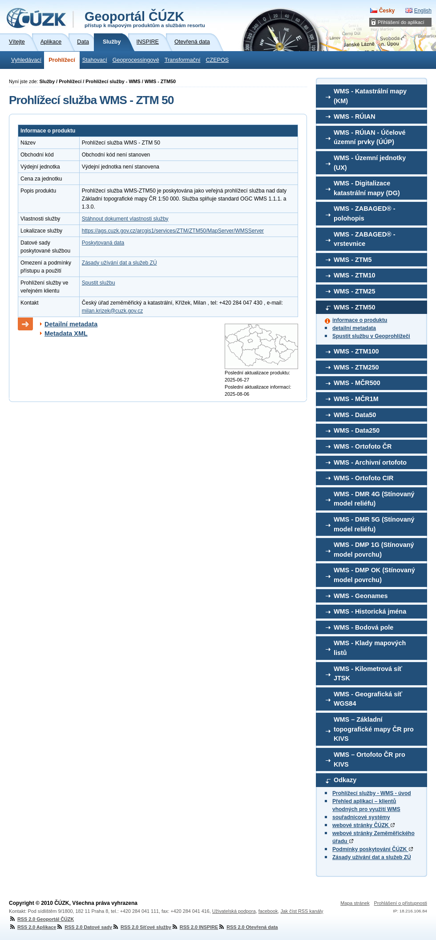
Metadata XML (66, 333)
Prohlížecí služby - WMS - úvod (371, 793)
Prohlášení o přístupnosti (400, 903)
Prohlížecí (61, 60)
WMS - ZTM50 (354, 307)
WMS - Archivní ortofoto (370, 462)
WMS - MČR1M (356, 398)
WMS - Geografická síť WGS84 (368, 699)
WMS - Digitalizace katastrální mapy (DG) (367, 188)
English (423, 11)
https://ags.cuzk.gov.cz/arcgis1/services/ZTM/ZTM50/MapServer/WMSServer (173, 231)
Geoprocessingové (136, 60)
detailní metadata (354, 328)
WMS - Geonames (361, 595)
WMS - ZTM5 (353, 259)
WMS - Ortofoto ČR (363, 446)
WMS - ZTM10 (354, 275)
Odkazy (345, 779)
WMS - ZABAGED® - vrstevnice (365, 239)
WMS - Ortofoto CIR (363, 478)
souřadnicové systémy (361, 817)
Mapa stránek (354, 903)
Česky (387, 11)
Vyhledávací (26, 60)
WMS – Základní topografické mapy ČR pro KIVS (374, 729)
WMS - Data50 (355, 414)
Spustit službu (98, 283)
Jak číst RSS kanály (301, 911)
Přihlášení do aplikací (401, 22)
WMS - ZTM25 (354, 291)
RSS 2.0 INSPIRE (194, 927)
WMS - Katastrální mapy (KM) (370, 96)
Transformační (183, 60)
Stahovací (94, 60)
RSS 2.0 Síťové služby (141, 927)
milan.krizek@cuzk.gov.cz (112, 311)
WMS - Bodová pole (363, 627)
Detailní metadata (70, 324)
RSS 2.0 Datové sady (84, 927)
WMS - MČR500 (357, 382)
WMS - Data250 (356, 430)
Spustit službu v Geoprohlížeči (371, 336)
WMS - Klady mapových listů (370, 647)
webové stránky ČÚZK (363, 825)
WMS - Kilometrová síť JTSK (368, 673)
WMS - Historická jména (370, 611)
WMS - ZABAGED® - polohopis (365, 213)
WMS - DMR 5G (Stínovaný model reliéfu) (374, 524)
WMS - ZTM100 (356, 351)
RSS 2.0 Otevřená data (248, 927)
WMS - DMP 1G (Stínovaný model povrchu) (374, 549)
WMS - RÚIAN (354, 116)
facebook (268, 911)
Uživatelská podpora (234, 911)
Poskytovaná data (103, 243)
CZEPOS (217, 60)
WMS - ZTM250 (356, 367)
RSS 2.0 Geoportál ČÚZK (41, 919)
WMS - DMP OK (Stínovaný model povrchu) (374, 574)
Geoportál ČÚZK (145, 18)
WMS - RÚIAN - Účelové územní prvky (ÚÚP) (370, 137)
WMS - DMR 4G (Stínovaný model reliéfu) (374, 498)
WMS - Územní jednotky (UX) (370, 162)
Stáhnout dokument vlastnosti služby (125, 219)
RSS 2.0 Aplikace (32, 927)
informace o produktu (359, 320)
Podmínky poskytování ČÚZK (372, 849)
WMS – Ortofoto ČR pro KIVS (369, 759)
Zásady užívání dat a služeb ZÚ (371, 857)
